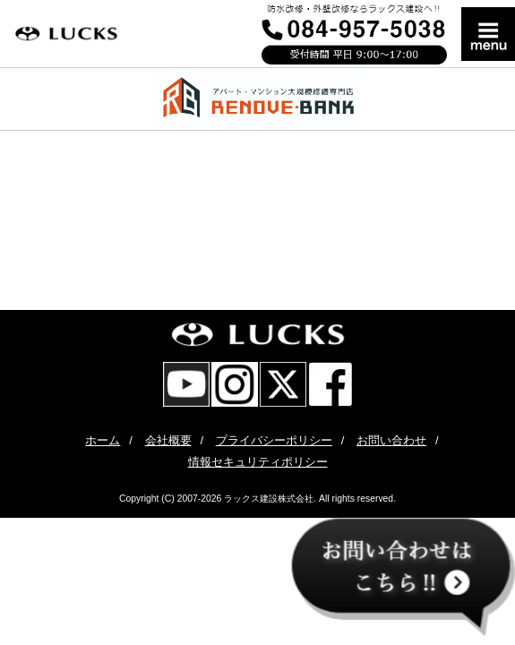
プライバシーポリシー (274, 440)
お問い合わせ (391, 440)
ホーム (102, 440)
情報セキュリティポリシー (258, 462)
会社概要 (168, 440)
